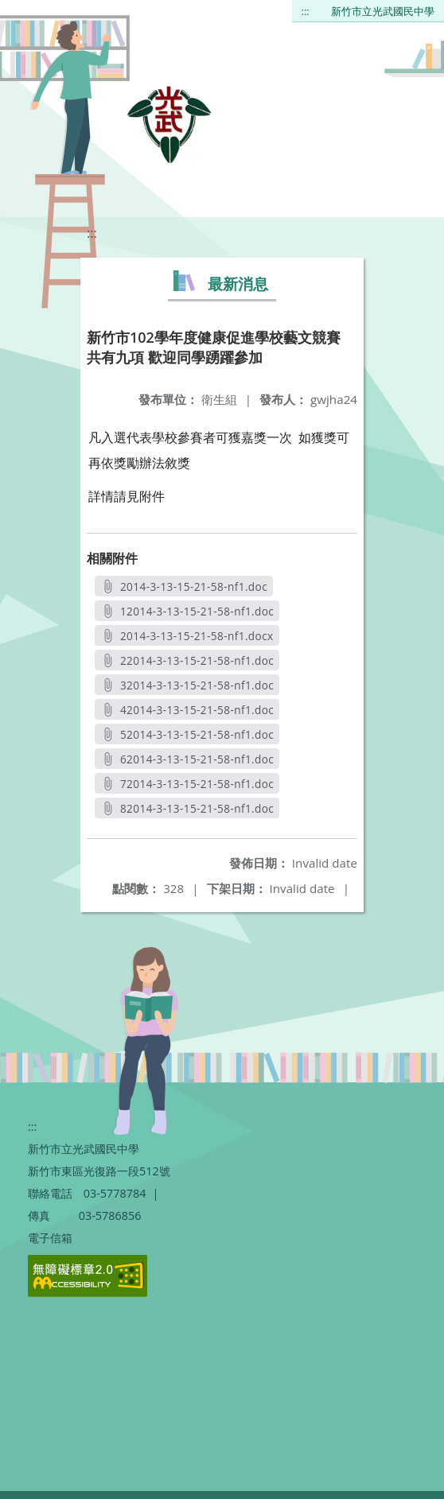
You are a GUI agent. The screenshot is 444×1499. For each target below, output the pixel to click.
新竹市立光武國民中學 (382, 11)
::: (306, 11)
